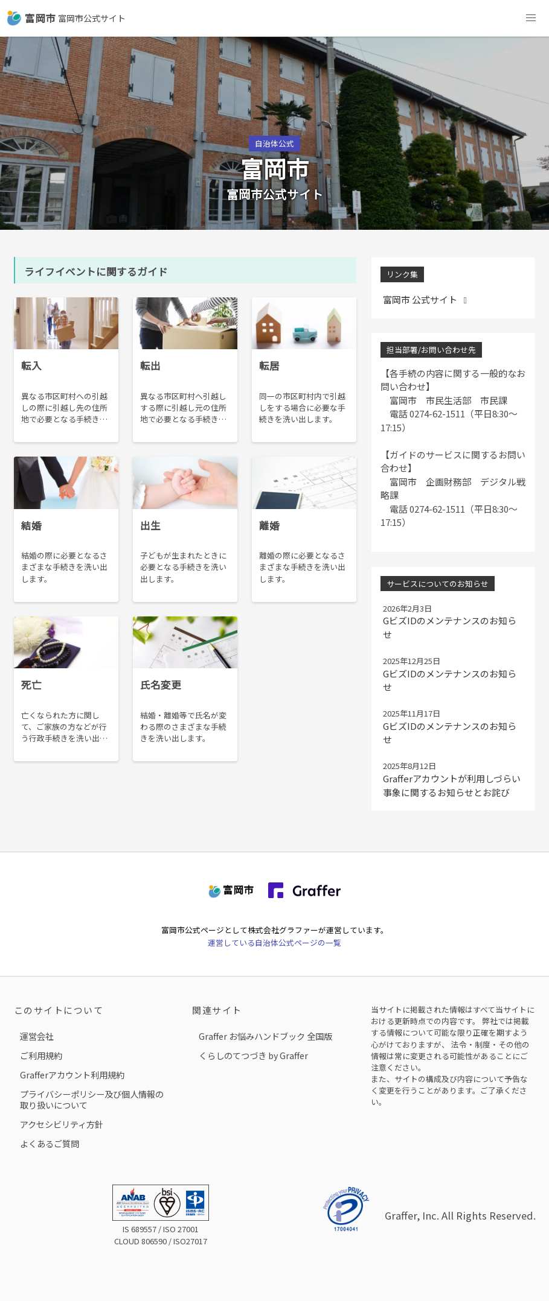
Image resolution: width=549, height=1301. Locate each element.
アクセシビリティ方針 (61, 1124)
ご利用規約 (41, 1055)
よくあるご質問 (49, 1143)
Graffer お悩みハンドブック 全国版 (265, 1036)
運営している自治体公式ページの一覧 (274, 942)
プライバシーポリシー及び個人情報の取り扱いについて (92, 1099)
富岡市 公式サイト (427, 299)
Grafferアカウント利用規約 (72, 1074)
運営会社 (37, 1036)
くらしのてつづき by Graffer (253, 1055)
